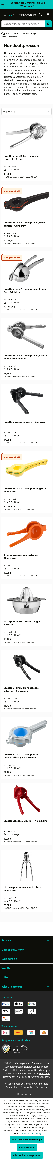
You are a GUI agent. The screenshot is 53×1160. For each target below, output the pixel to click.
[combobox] (23, 23)
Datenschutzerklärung (30, 1133)
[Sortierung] (26, 111)
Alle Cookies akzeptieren (26, 1155)
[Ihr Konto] (48, 14)
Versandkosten (41, 1076)
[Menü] (5, 14)
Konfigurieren (27, 1147)
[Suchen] (48, 23)
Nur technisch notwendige (27, 1139)
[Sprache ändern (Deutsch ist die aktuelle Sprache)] (13, 14)
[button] (26, 940)
